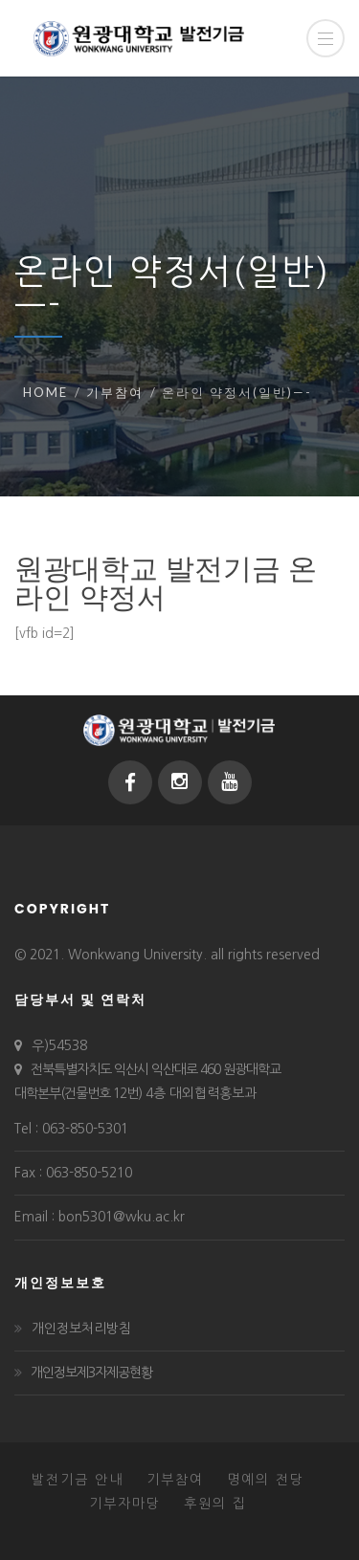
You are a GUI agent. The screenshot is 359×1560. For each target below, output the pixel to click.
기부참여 (115, 392)
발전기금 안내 (77, 1479)
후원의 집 (215, 1503)
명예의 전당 (265, 1479)
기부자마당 (125, 1503)
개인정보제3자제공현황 (91, 1372)
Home (45, 392)
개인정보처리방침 (81, 1328)
